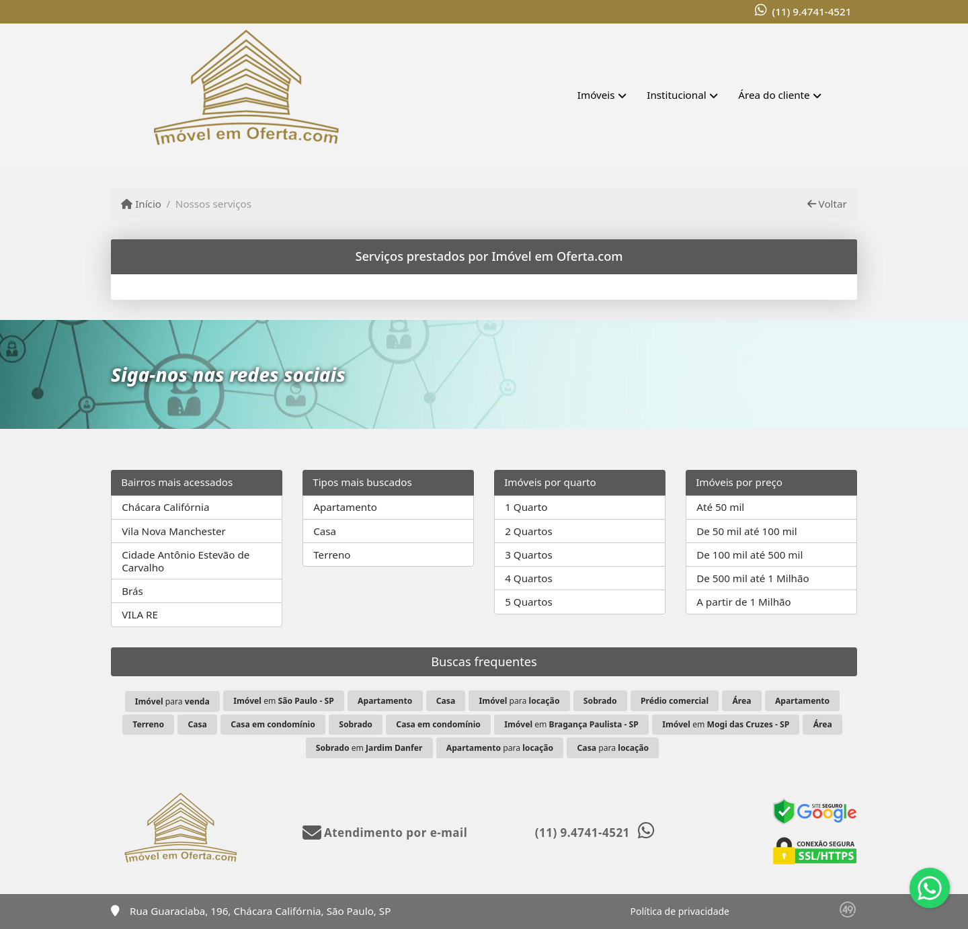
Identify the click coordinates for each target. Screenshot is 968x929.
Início (141, 203)
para (172, 701)
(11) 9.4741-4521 (811, 11)
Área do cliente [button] (773, 95)
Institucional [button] (676, 95)
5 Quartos (529, 601)
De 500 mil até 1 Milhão (752, 578)
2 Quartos (529, 531)
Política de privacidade (680, 911)
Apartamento (345, 507)
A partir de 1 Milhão (743, 601)
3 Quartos (529, 554)
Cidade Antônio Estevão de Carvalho (185, 561)
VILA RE (140, 614)
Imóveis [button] (596, 95)
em (283, 700)
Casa (324, 531)
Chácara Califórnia (165, 507)
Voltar (827, 203)
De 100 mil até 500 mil (749, 554)
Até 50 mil (720, 507)
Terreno (331, 554)
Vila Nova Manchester (174, 531)
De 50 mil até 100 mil (746, 531)
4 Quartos (529, 578)
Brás (132, 591)
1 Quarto (526, 507)
